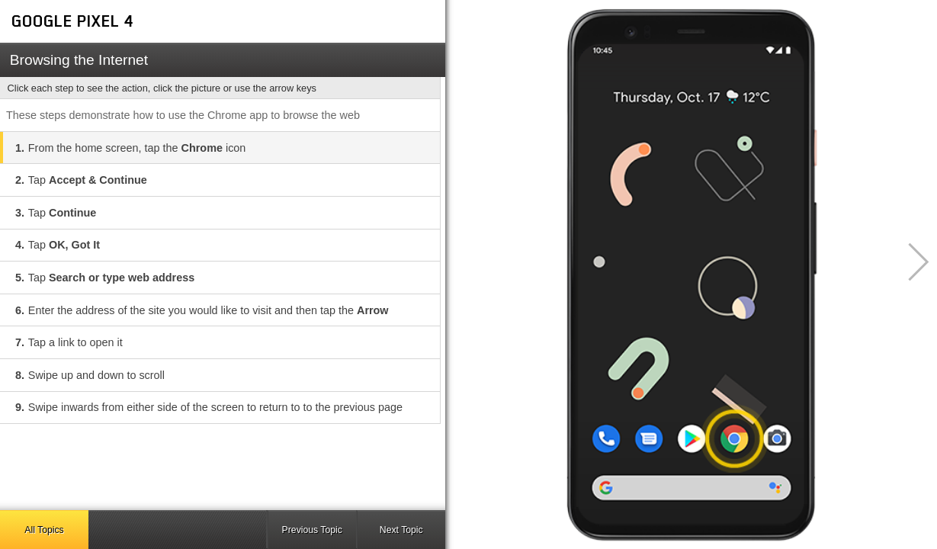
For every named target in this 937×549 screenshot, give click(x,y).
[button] (910, 262)
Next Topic (401, 530)
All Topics (43, 530)
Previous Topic (312, 530)
